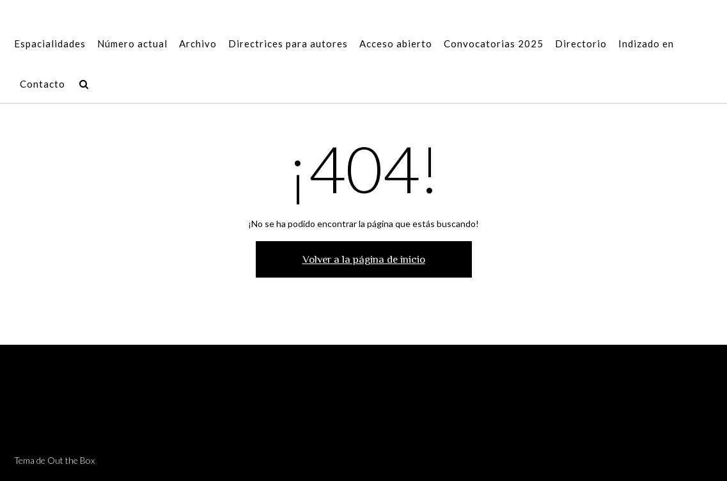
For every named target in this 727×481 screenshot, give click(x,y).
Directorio (581, 44)
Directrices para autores (288, 44)
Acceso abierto (395, 44)
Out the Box (71, 460)
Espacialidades (50, 44)
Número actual (132, 44)
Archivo (198, 44)
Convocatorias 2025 (493, 44)
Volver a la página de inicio (363, 259)
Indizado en (646, 44)
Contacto (42, 84)
